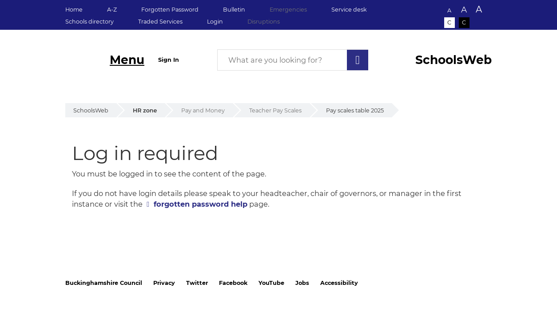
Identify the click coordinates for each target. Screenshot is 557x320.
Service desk (349, 9)
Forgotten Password (170, 9)
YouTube (271, 283)
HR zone (145, 110)
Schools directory (89, 21)
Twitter (197, 283)
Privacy (164, 283)
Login (215, 21)
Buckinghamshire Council (103, 283)
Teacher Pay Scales (275, 110)
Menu (127, 59)
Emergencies (288, 9)
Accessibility (339, 283)
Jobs (302, 283)
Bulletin (234, 9)
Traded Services (160, 21)
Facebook (233, 283)
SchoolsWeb (90, 110)
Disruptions (263, 21)
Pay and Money (203, 110)
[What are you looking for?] (292, 60)
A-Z (112, 9)
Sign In (168, 59)
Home (74, 9)
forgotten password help (200, 204)
